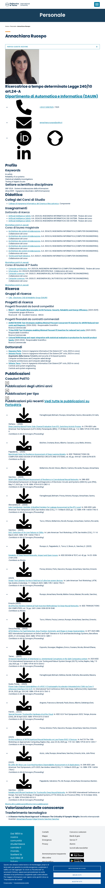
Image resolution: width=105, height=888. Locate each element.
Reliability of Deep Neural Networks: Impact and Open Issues (33, 555)
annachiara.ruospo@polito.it (51, 122)
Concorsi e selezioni (78, 832)
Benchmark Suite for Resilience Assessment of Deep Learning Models (37, 454)
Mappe (45, 836)
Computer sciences (17, 273)
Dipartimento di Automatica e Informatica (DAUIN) (51, 96)
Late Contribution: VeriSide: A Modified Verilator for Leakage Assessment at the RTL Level (45, 507)
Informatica (13, 271)
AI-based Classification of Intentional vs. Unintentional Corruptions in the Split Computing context (48, 659)
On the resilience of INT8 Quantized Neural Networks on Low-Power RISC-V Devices (43, 739)
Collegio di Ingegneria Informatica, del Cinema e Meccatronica (34, 203)
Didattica (13, 194)
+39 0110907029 (46, 107)
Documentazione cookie (21, 883)
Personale (13, 26)
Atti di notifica (47, 862)
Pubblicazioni (17, 373)
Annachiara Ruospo (24, 819)
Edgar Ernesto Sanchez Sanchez (46, 819)
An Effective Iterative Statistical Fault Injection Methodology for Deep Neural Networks (44, 606)
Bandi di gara (75, 836)
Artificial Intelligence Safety (20, 216)
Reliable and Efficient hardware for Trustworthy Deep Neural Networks (37, 792)
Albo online (46, 858)
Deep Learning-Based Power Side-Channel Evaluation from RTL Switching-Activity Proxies (45, 426)
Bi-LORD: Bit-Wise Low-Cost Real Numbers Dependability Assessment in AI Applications (44, 765)
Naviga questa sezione (52, 47)
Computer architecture (18, 268)
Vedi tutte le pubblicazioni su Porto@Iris (47, 403)
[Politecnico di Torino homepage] (17, 4)
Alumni (72, 844)
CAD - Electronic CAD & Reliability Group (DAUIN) (28, 298)
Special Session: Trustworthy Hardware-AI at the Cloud (31, 714)
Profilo (11, 165)
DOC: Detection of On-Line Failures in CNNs (26, 532)
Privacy (45, 844)
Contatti (45, 832)
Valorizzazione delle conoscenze (34, 807)
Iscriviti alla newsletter (79, 848)
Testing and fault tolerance (19, 256)
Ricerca (12, 288)
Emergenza (46, 840)
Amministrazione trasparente (54, 854)
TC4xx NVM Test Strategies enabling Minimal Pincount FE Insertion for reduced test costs (47, 330)
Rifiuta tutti (77, 875)
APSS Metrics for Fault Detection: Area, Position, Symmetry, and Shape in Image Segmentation (47, 631)
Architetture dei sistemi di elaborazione (24, 231)
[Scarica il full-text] (24, 415)
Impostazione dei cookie (77, 868)
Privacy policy (8, 883)
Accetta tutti (77, 881)
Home (7, 26)
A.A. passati (17, 225)
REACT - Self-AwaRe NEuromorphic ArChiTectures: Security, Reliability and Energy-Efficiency (48, 310)
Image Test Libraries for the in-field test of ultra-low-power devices (36, 580)
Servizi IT (73, 840)
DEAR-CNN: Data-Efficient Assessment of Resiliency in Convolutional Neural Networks (44, 479)
